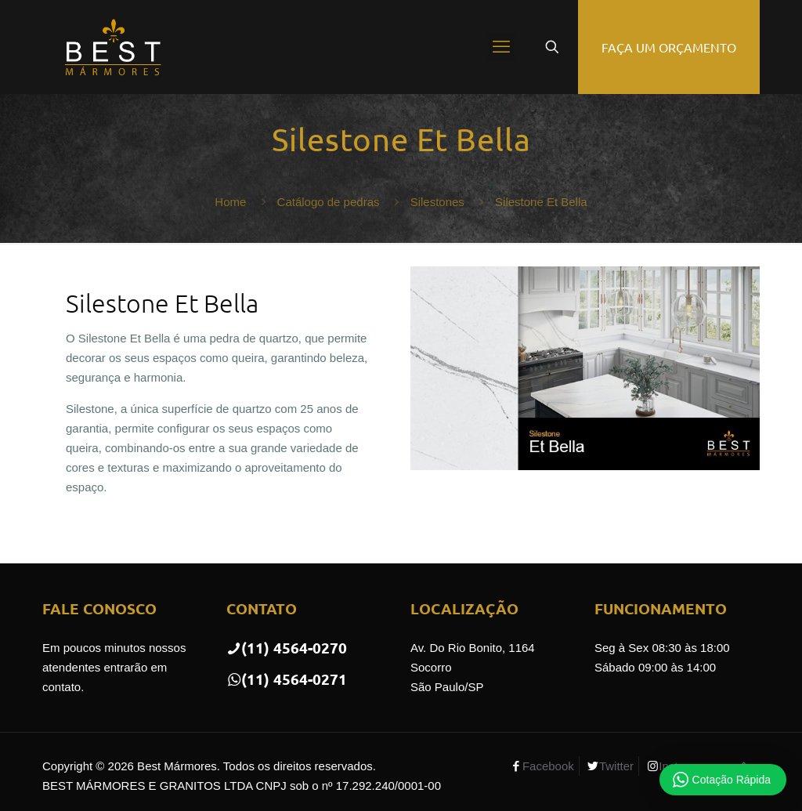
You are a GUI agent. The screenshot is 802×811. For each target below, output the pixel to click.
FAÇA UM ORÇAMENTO (669, 47)
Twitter (616, 766)
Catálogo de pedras (328, 201)
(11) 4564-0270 (286, 647)
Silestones (437, 201)
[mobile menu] (501, 47)
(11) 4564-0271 (286, 679)
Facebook (548, 766)
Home (230, 201)
